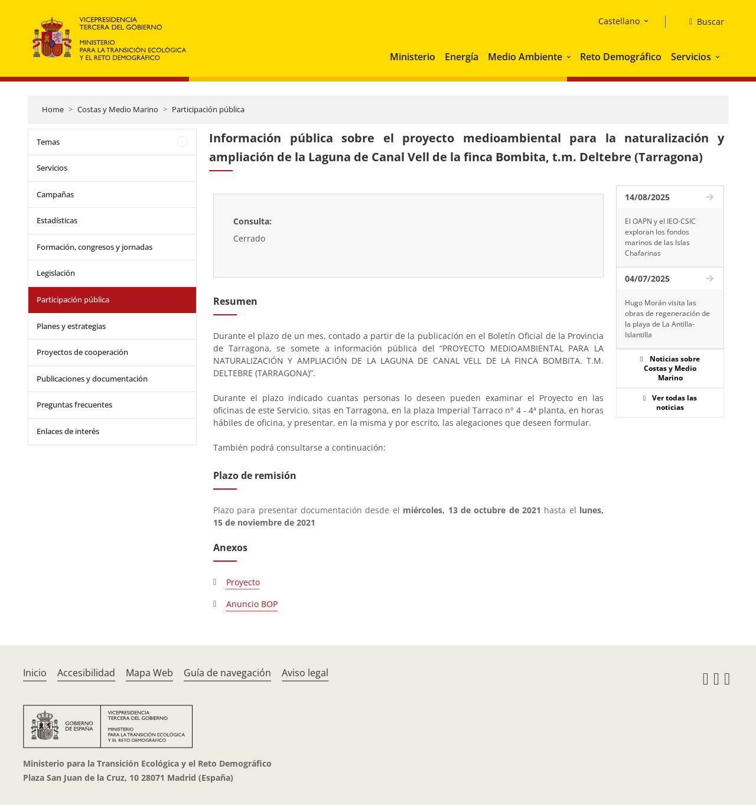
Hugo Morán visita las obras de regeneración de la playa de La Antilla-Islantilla (667, 319)
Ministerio (412, 56)
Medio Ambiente (525, 56)
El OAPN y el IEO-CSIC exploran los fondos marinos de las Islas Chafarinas (660, 237)
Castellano (619, 21)
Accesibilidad (86, 672)
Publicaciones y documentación (92, 378)
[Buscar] (702, 22)
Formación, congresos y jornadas (94, 247)
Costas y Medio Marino (117, 109)
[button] (570, 56)
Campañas (55, 194)
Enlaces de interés (68, 431)
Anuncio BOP (252, 604)
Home (53, 109)
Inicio (35, 672)
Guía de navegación (227, 672)
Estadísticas (57, 220)
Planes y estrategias (71, 326)
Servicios (691, 56)
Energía (461, 56)
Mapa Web (149, 672)
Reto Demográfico (621, 56)
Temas (48, 141)
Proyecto (243, 582)
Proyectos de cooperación (82, 352)
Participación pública (208, 109)
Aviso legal (305, 672)
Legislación (56, 273)
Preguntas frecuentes (74, 404)
